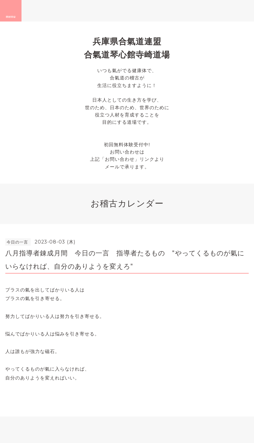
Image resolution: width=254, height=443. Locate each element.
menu (11, 11)
